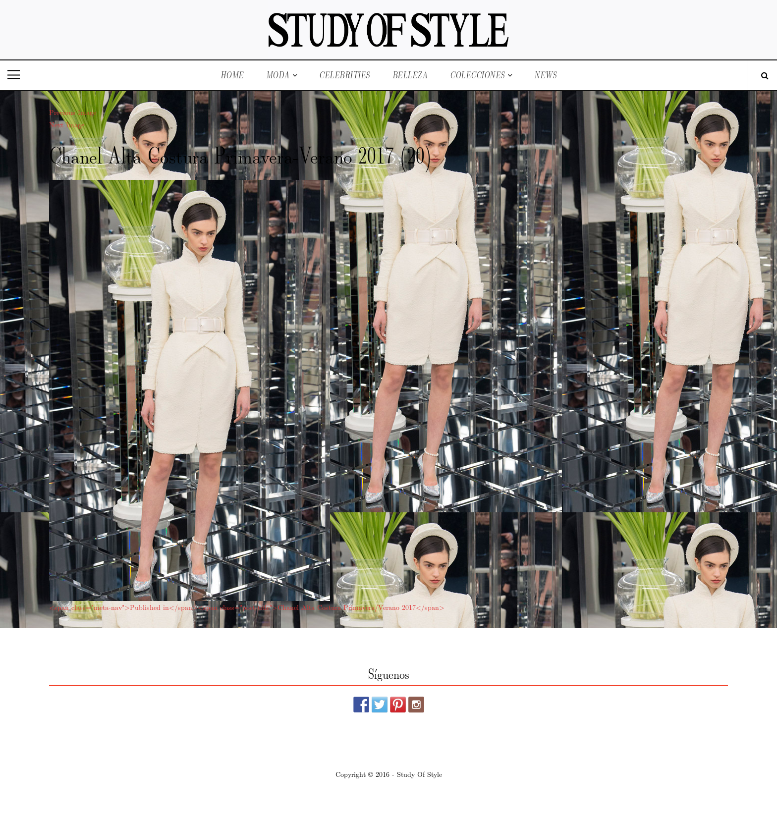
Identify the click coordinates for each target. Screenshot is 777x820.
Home (232, 75)
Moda (278, 75)
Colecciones (477, 75)
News (545, 75)
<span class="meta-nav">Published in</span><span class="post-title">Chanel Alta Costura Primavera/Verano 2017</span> (246, 607)
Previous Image (72, 112)
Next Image (66, 124)
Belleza (410, 75)
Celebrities (344, 75)
